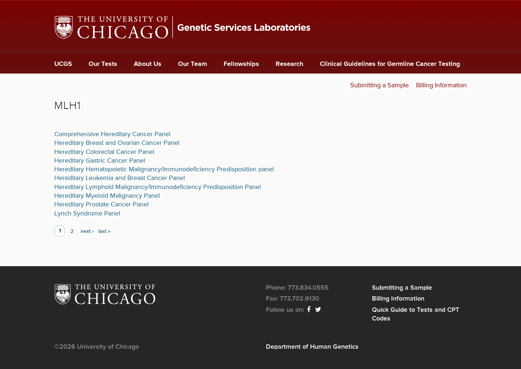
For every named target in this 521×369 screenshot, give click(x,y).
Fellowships (241, 64)
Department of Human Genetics (312, 347)
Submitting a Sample (379, 85)
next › (87, 231)
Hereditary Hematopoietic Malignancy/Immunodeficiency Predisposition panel (164, 169)
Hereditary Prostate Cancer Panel (101, 204)
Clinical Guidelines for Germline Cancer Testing (390, 64)
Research (289, 64)
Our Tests (103, 64)
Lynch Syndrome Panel (87, 213)
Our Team (192, 64)
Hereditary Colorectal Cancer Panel (104, 152)
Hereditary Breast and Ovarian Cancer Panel (116, 143)
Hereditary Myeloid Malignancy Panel (107, 196)
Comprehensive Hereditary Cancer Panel (112, 134)
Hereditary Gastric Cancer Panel (99, 161)
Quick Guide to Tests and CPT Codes (415, 314)
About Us (147, 64)
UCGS (63, 64)
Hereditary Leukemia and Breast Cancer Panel (119, 178)
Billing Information (441, 85)
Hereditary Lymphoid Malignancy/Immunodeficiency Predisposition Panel (157, 187)
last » (104, 231)
